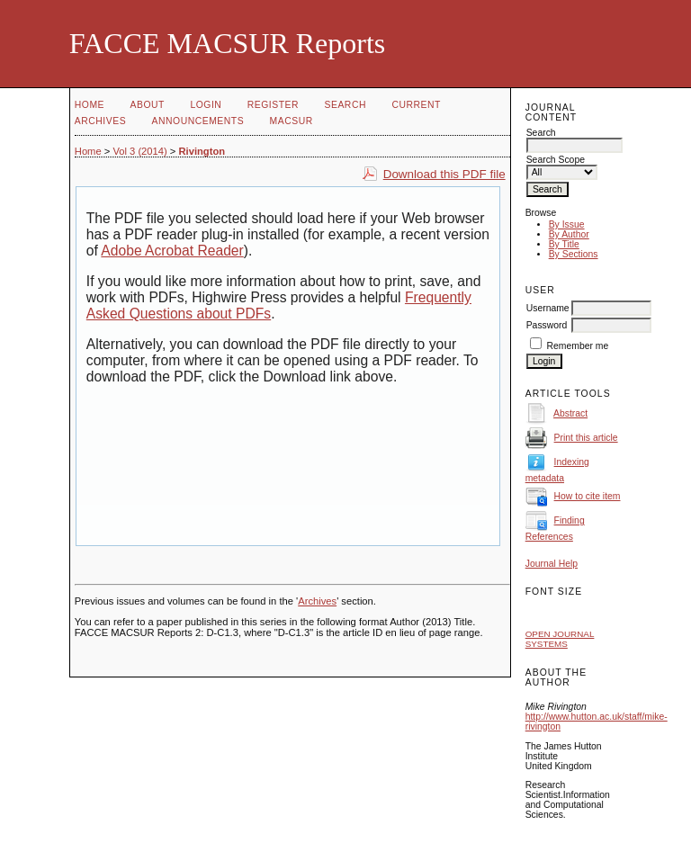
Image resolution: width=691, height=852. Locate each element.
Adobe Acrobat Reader (172, 250)
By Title (564, 244)
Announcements (198, 121)
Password (547, 325)
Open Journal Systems (560, 639)
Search (345, 105)
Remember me (578, 346)
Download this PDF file (444, 174)
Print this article (586, 438)
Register (273, 105)
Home (89, 105)
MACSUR (291, 121)
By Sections (573, 254)
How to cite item (587, 496)
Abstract (570, 413)
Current (415, 105)
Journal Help (551, 564)
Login (205, 105)
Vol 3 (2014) (139, 151)
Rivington (201, 151)
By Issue (567, 224)
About (147, 105)
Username (548, 308)
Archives (100, 121)
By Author (569, 234)
